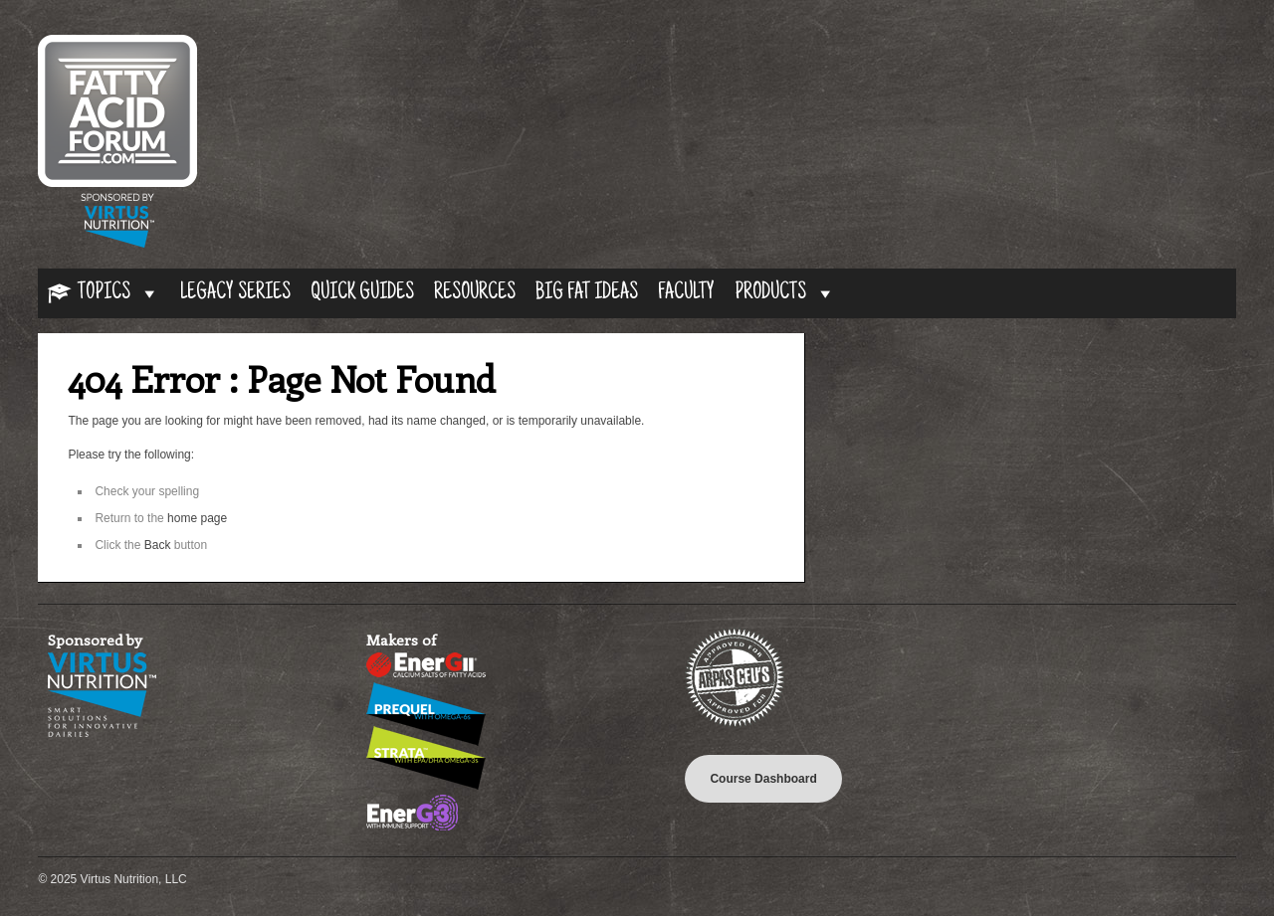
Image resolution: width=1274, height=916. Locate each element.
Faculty (686, 293)
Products (785, 293)
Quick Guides (362, 293)
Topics (119, 293)
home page (197, 518)
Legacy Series (235, 293)
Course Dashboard (763, 779)
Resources (475, 293)
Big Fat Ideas (586, 293)
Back (157, 545)
